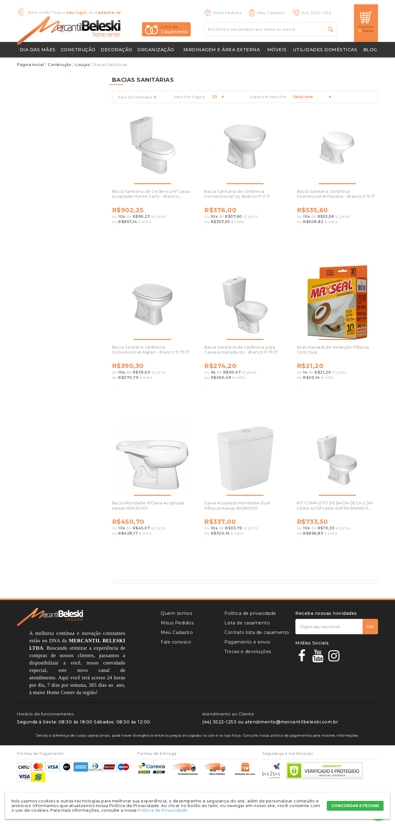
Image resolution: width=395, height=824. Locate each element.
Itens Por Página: (190, 97)
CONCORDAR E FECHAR (355, 805)
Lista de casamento (247, 623)
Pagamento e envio (247, 642)
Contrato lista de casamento (256, 632)
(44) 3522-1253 (316, 12)
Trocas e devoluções (247, 651)
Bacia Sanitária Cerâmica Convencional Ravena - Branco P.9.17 (336, 194)
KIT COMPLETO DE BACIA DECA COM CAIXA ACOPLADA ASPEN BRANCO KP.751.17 (335, 508)
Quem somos (176, 613)
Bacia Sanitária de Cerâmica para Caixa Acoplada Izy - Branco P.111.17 (240, 349)
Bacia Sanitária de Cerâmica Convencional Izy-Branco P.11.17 (237, 194)
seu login (76, 12)
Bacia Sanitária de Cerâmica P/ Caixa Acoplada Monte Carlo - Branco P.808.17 (151, 196)
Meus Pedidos (227, 12)
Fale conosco (176, 642)
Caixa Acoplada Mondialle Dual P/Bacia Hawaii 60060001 (237, 505)
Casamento (174, 29)
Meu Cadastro (271, 12)
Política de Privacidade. (163, 810)
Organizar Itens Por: (268, 97)
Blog (370, 49)
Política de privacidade (250, 613)
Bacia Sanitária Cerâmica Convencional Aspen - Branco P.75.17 (150, 349)
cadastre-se (108, 12)
